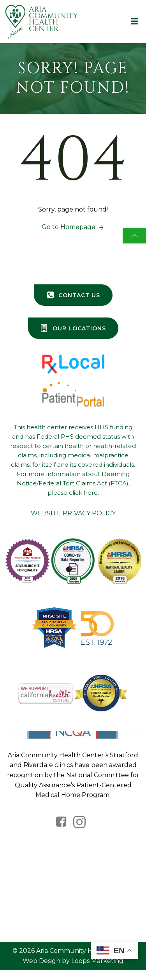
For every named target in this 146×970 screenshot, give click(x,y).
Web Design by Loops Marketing (73, 961)
